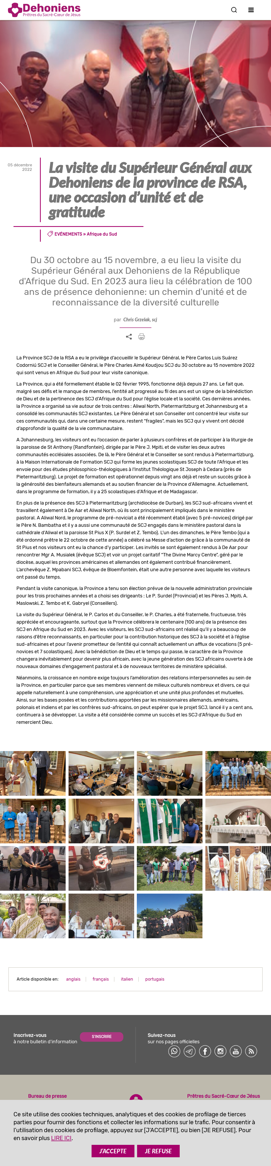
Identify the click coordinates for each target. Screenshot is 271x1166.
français (101, 979)
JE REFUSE (158, 1151)
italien (127, 979)
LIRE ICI (61, 1138)
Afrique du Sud (102, 234)
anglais (73, 979)
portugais (154, 979)
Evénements (68, 234)
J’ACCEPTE (113, 1151)
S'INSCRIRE (101, 1037)
